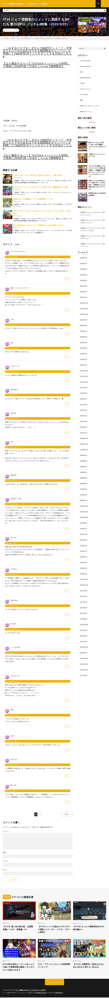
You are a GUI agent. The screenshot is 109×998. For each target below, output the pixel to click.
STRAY (82, 83)
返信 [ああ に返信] (66, 357)
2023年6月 (83, 268)
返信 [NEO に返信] (66, 726)
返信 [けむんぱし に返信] (66, 776)
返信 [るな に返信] (66, 466)
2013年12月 (84, 651)
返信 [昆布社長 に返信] (66, 489)
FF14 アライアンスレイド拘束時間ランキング (54, 966)
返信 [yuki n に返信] (66, 750)
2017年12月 (84, 573)
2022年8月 (83, 323)
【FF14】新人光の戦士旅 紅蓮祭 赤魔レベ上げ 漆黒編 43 (19, 928)
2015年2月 (83, 634)
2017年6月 (83, 590)
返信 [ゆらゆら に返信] (66, 638)
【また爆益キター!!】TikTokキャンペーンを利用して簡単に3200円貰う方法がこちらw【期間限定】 (36, 65)
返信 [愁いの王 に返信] (66, 802)
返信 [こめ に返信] (66, 333)
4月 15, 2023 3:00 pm (12, 629)
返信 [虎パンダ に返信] (66, 560)
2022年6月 (83, 334)
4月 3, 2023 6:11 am (11, 293)
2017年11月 (84, 579)
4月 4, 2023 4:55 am (11, 419)
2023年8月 (83, 257)
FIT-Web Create (41, 993)
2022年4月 (83, 345)
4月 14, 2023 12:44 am (12, 574)
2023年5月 (83, 273)
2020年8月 (83, 457)
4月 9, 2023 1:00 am (11, 543)
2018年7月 (83, 551)
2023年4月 (83, 279)
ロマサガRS (84, 94)
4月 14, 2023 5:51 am (12, 606)
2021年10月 (84, 379)
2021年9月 (83, 384)
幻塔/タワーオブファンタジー (90, 105)
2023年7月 (83, 262)
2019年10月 (84, 512)
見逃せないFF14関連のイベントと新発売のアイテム (33, 199)
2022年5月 (83, 340)
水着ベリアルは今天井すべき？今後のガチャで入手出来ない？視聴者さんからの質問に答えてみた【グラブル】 (96, 184)
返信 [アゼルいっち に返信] (66, 380)
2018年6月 (83, 557)
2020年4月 (83, 479)
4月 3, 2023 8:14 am (11, 325)
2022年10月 (84, 312)
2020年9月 (83, 451)
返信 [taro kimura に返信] (66, 404)
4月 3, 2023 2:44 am (11, 257)
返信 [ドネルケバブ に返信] (66, 700)
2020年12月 (84, 434)
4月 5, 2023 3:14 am (11, 447)
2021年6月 (83, 401)
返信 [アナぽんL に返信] (66, 591)
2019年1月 (83, 545)
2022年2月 (83, 357)
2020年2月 (83, 490)
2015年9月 (83, 623)
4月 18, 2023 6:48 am (12, 741)
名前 (5, 852)
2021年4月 (83, 412)
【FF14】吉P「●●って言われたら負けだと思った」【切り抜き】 (38, 175)
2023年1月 (83, 295)
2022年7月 (83, 329)
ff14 (16, 30)
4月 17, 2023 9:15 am (12, 715)
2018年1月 (83, 568)
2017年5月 (83, 595)
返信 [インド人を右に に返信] (66, 667)
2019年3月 (83, 534)
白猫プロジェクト (86, 111)
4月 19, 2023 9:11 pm (12, 791)
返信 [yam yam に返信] (66, 432)
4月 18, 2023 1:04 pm (12, 765)
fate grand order (85, 66)
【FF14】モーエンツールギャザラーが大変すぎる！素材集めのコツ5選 (40, 187)
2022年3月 (83, 351)
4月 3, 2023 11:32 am (12, 348)
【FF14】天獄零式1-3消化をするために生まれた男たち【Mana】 (88, 966)
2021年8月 (83, 390)
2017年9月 (83, 584)
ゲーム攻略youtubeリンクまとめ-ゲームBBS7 (31, 990)
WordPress (60, 993)
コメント (6, 831)
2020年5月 (83, 473)
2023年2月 (83, 290)
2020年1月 (83, 495)
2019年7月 (83, 523)
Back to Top (54, 983)
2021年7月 (83, 395)
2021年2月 (83, 423)
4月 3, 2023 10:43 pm (12, 372)
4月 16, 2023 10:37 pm (12, 681)
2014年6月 (83, 645)
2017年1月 (83, 607)
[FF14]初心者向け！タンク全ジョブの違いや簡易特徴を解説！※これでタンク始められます (18, 967)
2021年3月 (83, 418)
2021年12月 (84, 368)
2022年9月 (83, 318)
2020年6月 (83, 468)
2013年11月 (84, 657)
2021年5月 (83, 407)
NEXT (66, 814)
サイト (5, 870)
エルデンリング (85, 89)
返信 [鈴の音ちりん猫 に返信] (66, 528)
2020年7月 (83, 462)
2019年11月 (84, 507)
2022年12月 (84, 301)
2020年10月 (84, 445)
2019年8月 (83, 518)
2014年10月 (84, 640)
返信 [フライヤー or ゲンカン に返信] (66, 279)
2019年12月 (84, 501)
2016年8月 (83, 612)
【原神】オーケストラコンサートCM (92, 212)
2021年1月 (83, 429)
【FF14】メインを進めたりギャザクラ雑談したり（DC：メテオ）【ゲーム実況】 (54, 930)
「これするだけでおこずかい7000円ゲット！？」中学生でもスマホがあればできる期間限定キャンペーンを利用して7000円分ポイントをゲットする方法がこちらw (37, 53)
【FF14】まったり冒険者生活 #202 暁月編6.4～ (88, 928)
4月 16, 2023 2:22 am (12, 653)
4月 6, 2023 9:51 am (11, 481)
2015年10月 (84, 618)
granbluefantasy (85, 77)
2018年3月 (83, 562)
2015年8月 (83, 629)
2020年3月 (83, 484)
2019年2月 (83, 540)
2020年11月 (84, 440)
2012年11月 (84, 662)
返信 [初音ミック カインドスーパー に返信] (66, 310)
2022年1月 (83, 362)
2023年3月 (83, 284)
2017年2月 (83, 601)
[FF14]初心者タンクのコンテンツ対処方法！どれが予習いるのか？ (38, 225)
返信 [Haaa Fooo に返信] (66, 614)
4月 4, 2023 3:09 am (11, 395)
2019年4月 (83, 529)
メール (5, 861)
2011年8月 (83, 668)
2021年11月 (84, 373)
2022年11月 (84, 307)
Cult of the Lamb (85, 61)
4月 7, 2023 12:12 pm (12, 504)
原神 (81, 100)
